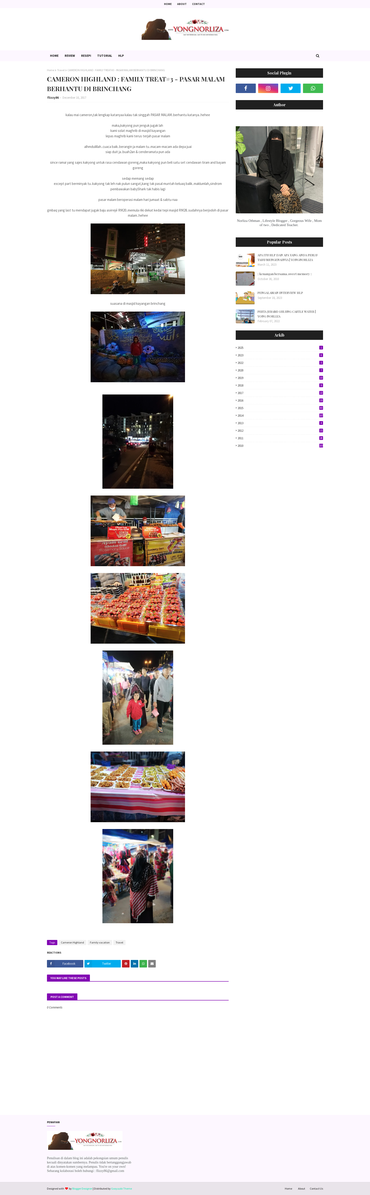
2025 (280, 348)
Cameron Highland (72, 942)
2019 (280, 378)
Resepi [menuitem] (86, 56)
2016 (280, 400)
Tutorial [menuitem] (104, 56)
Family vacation (100, 942)
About (182, 4)
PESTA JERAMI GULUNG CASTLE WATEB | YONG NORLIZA (286, 313)
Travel (61, 70)
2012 (280, 431)
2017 (280, 393)
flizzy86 (53, 98)
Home (168, 4)
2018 (280, 385)
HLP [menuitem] (121, 56)
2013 (280, 423)
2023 (280, 355)
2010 (280, 446)
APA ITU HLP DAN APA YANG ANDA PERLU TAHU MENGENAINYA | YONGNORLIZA (287, 257)
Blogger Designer (82, 1188)
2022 (280, 363)
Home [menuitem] (54, 56)
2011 (280, 438)
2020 (280, 370)
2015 (280, 408)
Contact (198, 4)
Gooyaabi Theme (121, 1188)
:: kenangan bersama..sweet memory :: (284, 274)
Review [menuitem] (70, 56)
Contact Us (316, 1188)
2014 (280, 416)
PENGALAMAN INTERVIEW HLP (280, 293)
